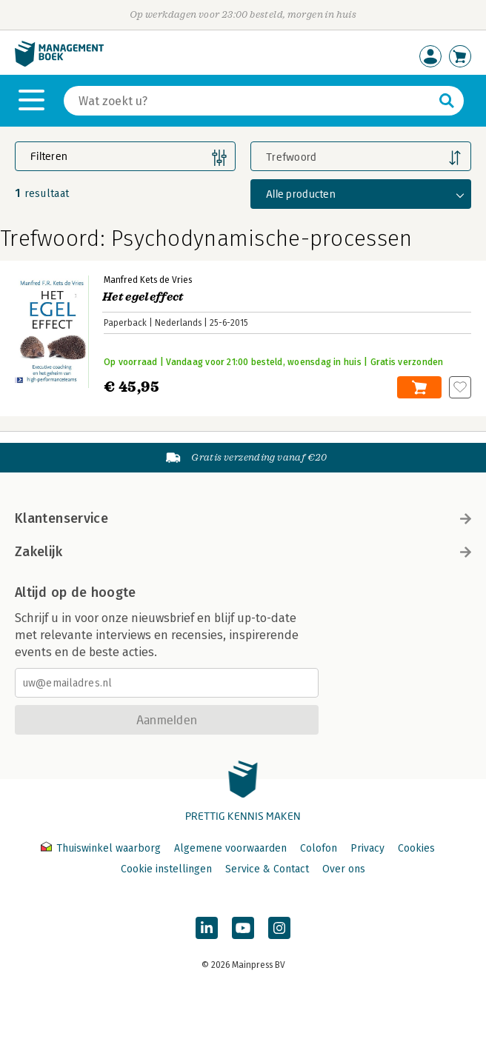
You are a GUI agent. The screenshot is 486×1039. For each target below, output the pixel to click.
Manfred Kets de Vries (148, 280)
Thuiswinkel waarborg (102, 848)
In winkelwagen (419, 387)
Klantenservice (243, 518)
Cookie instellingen (166, 869)
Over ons (343, 869)
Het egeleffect (142, 297)
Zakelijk (243, 552)
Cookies (416, 848)
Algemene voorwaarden (230, 848)
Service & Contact (267, 869)
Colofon (318, 848)
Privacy (367, 848)
